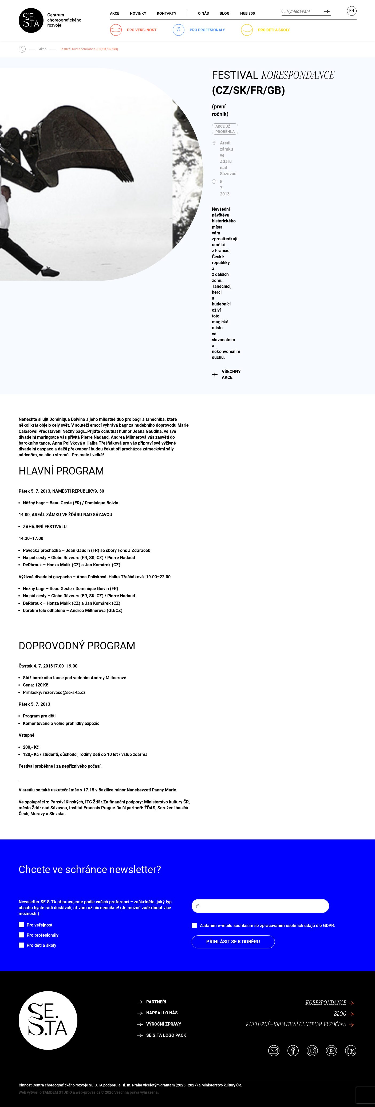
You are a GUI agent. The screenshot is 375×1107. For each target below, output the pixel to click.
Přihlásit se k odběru (233, 941)
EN (351, 11)
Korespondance (330, 1003)
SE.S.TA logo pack (161, 1035)
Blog (344, 1014)
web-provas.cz (88, 1092)
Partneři (152, 1001)
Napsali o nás (157, 1012)
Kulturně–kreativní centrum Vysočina (300, 1025)
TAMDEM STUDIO (57, 1092)
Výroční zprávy (159, 1024)
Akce (42, 49)
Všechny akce (216, 374)
